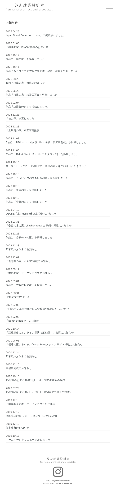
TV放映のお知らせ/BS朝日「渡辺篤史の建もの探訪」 (37, 380)
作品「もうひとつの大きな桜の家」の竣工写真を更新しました (42, 71)
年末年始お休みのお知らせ (21, 249)
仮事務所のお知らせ (17, 428)
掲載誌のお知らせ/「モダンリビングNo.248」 (32, 416)
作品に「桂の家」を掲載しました (25, 59)
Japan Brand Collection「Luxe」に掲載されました (35, 35)
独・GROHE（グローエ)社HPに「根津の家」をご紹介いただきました (46, 166)
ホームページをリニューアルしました (28, 439)
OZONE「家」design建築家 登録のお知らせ (31, 214)
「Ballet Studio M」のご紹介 (22, 321)
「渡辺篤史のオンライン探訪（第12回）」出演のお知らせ (40, 332)
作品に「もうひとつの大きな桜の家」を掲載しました (37, 178)
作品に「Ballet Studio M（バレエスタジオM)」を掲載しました (42, 154)
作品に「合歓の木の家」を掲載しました (29, 237)
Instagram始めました (18, 297)
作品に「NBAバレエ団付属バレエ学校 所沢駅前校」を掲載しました (46, 142)
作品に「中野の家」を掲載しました (26, 202)
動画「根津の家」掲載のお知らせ (25, 83)
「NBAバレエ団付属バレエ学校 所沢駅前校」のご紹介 (37, 309)
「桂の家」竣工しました (20, 118)
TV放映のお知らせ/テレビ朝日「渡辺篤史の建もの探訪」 (39, 392)
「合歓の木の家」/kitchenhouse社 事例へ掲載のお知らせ (39, 225)
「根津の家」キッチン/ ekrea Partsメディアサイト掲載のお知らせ (44, 344)
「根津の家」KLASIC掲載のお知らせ (27, 47)
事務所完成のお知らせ (19, 368)
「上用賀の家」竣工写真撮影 (22, 130)
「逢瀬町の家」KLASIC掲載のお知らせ (28, 261)
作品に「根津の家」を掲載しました (26, 190)
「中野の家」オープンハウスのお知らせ (29, 273)
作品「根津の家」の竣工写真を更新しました (32, 95)
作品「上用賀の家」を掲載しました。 (28, 106)
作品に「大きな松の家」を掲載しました (29, 285)
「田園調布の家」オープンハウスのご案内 (30, 404)
